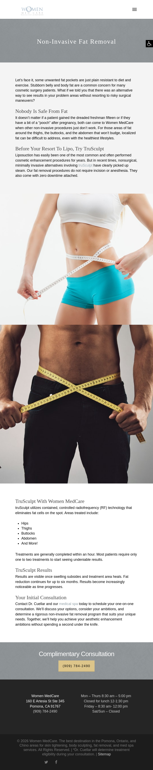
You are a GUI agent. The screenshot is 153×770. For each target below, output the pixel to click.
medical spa (68, 604)
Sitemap (104, 754)
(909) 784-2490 (76, 666)
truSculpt (85, 165)
